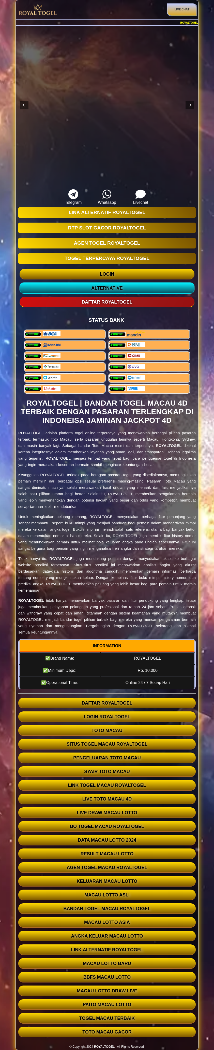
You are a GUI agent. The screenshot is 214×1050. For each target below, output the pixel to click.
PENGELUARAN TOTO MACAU (107, 757)
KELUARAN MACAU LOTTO (107, 881)
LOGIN (107, 274)
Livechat (140, 197)
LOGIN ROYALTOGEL (107, 716)
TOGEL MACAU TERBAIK (107, 1018)
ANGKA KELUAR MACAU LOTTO (107, 936)
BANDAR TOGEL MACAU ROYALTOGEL (106, 908)
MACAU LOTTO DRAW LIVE (107, 990)
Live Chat (182, 9)
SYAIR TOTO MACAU (107, 771)
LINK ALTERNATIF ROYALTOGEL (107, 949)
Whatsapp (107, 197)
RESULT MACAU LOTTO (107, 853)
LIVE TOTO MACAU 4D (107, 799)
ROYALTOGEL (168, 445)
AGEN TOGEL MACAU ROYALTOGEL (107, 867)
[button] (24, 105)
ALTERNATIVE (107, 288)
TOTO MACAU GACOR (106, 1032)
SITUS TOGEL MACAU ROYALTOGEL (107, 744)
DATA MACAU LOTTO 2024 (107, 840)
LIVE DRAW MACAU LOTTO (107, 812)
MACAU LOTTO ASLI (107, 894)
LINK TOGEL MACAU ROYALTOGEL (107, 785)
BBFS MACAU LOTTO (107, 977)
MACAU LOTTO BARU (107, 963)
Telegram (73, 197)
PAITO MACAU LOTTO (107, 1004)
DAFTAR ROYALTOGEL (107, 703)
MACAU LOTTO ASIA (107, 922)
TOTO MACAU (106, 730)
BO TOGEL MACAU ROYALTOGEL (107, 826)
